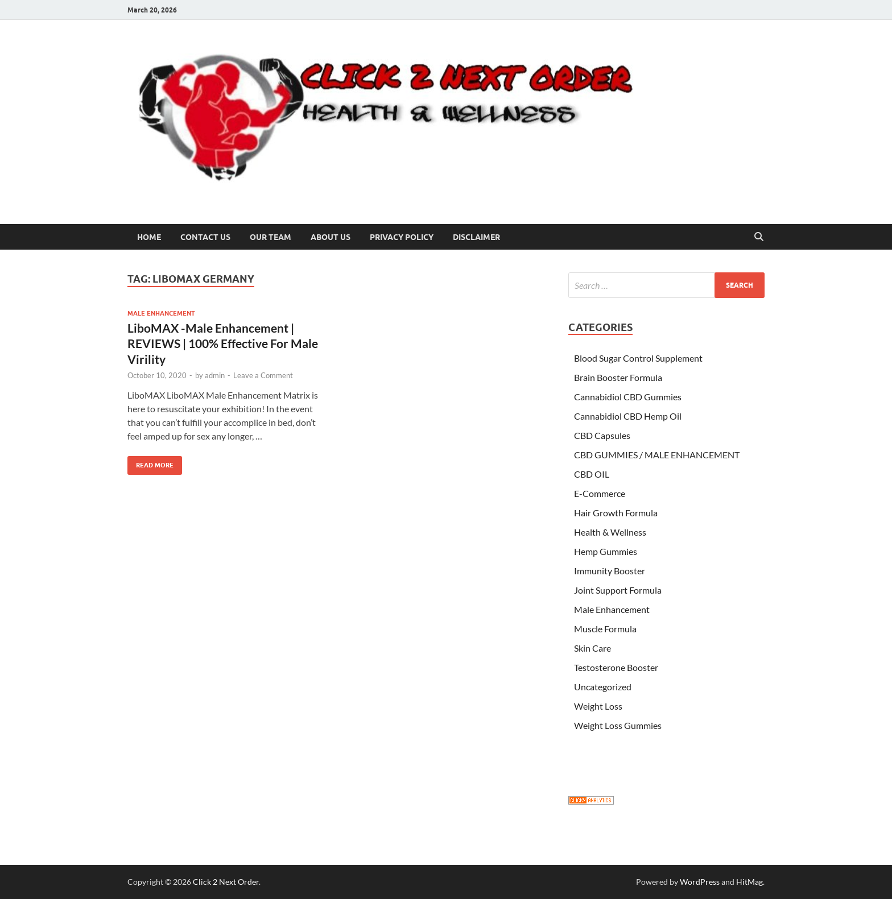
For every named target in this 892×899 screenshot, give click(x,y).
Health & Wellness (610, 532)
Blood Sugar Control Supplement (638, 358)
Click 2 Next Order (226, 881)
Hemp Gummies (605, 551)
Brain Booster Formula (618, 377)
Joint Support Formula (618, 590)
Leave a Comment (263, 375)
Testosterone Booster (616, 667)
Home (149, 237)
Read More (150, 462)
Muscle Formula (605, 628)
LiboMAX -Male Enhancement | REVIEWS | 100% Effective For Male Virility (222, 343)
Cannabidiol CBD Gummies (628, 396)
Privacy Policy (401, 237)
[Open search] (758, 237)
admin (215, 375)
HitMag (749, 881)
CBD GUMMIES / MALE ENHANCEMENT (657, 454)
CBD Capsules (602, 435)
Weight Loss (598, 706)
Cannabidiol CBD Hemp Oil (628, 416)
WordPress (700, 881)
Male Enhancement (161, 313)
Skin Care (592, 648)
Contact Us (205, 237)
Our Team (270, 237)
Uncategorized (602, 686)
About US (330, 237)
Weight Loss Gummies (618, 725)
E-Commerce (599, 493)
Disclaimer (476, 237)
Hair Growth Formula (616, 512)
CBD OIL (591, 474)
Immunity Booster (609, 570)
